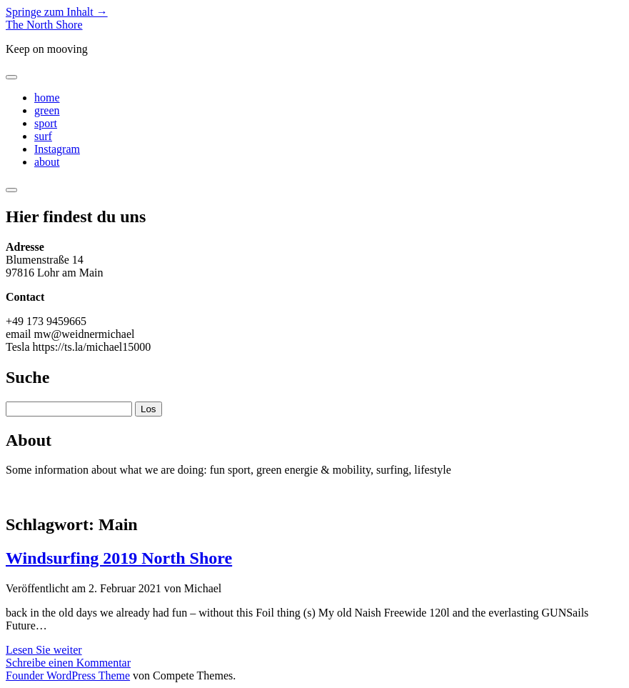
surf (43, 136)
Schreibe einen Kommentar (68, 663)
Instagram (57, 149)
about (47, 162)
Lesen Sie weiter (44, 650)
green (47, 110)
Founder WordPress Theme (68, 675)
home (47, 97)
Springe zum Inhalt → (57, 12)
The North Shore (44, 25)
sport (45, 123)
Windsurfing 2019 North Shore (119, 558)
